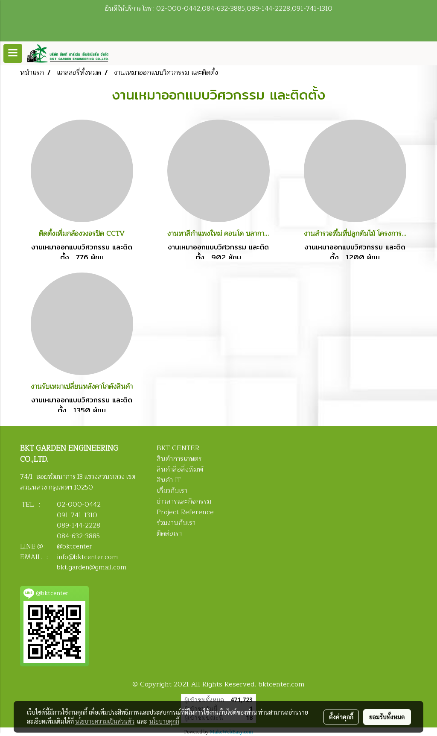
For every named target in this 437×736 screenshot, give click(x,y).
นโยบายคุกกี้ (164, 721)
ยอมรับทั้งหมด (387, 717)
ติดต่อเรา (169, 533)
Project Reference (185, 512)
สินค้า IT (169, 480)
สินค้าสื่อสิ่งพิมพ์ (180, 469)
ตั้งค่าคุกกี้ (341, 717)
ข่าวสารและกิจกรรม (184, 501)
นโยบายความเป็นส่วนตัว (104, 721)
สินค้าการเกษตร (179, 458)
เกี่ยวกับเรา (172, 490)
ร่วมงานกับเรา (176, 522)
